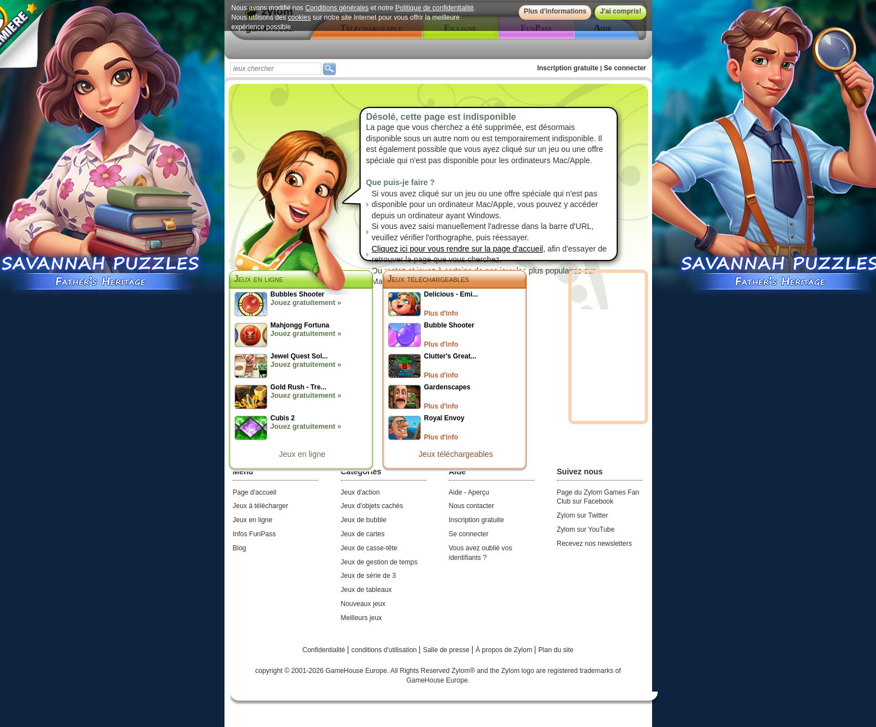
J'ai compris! (620, 11)
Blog (239, 548)
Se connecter (625, 68)
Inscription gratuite (568, 68)
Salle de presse (447, 650)
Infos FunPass (254, 534)
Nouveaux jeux (363, 604)
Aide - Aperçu (469, 492)
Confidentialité (324, 650)
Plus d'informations (554, 11)
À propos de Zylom (504, 650)
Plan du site (556, 650)
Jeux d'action (360, 492)
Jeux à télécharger (261, 506)
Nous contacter (472, 506)
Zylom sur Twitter (582, 515)
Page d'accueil (255, 492)
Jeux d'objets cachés (372, 506)
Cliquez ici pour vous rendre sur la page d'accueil (457, 248)
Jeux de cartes (363, 534)
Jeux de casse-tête (369, 548)
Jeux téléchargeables (428, 279)
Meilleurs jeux (361, 618)
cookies (299, 17)
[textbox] (275, 68)
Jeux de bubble (364, 520)
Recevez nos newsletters (594, 544)
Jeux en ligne (302, 454)
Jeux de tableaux (366, 590)
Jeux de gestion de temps (379, 562)
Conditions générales (337, 8)
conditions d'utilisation (385, 650)
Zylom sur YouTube (586, 529)
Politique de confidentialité (434, 8)
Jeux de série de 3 (368, 576)
